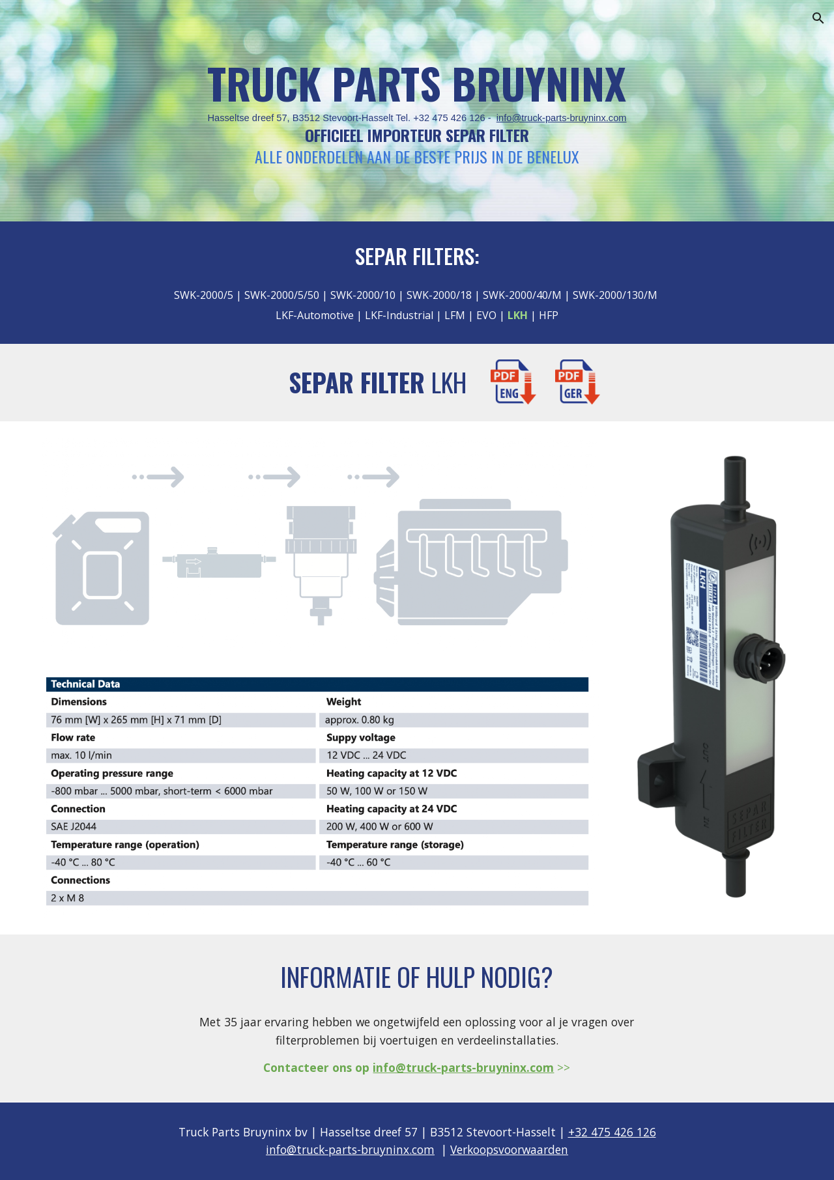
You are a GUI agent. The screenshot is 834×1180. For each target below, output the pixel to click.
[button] (818, 18)
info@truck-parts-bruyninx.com (561, 118)
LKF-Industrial (397, 315)
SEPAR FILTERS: (417, 255)
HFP (548, 315)
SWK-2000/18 (439, 295)
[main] (417, 111)
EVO (486, 315)
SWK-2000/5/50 (281, 295)
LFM (453, 315)
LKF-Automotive (315, 315)
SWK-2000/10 (362, 295)
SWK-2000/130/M (615, 295)
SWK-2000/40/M (522, 295)
